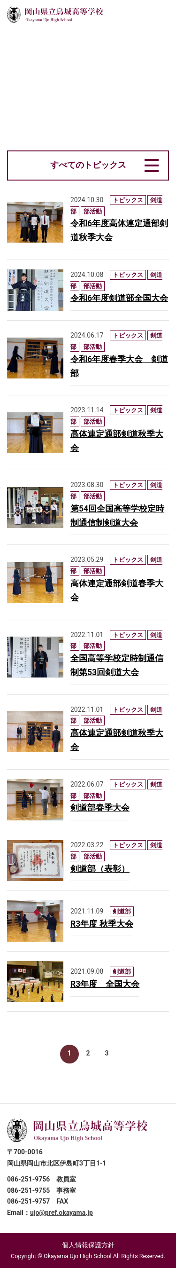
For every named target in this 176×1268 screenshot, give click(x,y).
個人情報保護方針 (88, 1245)
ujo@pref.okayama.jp (61, 1212)
